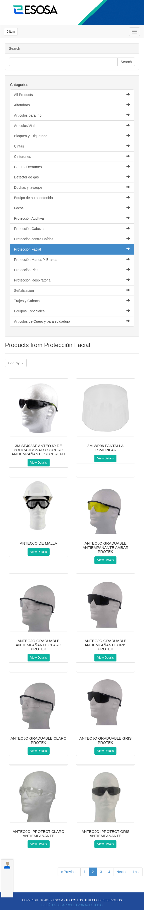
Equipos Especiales (72, 311)
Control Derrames (72, 167)
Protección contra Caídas (72, 239)
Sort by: (15, 363)
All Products (72, 94)
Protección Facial (72, 249)
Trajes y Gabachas (72, 301)
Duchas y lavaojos (72, 187)
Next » (121, 872)
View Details (38, 462)
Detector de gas (72, 177)
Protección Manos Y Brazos (72, 259)
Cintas (72, 146)
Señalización (72, 290)
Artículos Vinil (72, 125)
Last (136, 872)
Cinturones (72, 156)
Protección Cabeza (72, 228)
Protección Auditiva (72, 218)
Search (126, 62)
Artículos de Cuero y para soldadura (72, 321)
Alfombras (72, 105)
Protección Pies (72, 270)
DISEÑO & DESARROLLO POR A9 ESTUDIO (72, 905)
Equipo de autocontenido (72, 198)
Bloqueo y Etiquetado (72, 136)
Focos (72, 208)
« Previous (69, 872)
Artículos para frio (72, 115)
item (11, 31)
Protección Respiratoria (72, 280)
